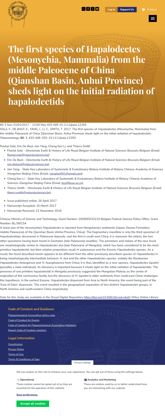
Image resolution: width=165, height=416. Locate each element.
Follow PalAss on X (93, 9)
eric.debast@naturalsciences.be (28, 164)
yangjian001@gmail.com (65, 174)
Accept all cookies (32, 404)
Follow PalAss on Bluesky (97, 9)
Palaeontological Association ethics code (31, 315)
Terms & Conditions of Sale (23, 359)
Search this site (84, 9)
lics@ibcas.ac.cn (72, 183)
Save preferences (27, 395)
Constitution (15, 344)
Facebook (88, 9)
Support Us (127, 9)
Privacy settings (82, 362)
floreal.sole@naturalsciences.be (28, 155)
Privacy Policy (16, 349)
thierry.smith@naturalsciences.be (28, 192)
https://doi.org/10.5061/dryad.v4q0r (107, 297)
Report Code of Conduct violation (27, 330)
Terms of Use (16, 354)
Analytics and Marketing (101, 379)
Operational (27, 379)
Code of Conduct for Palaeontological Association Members (42, 325)
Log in (111, 9)
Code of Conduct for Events (23, 320)
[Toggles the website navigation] (153, 18)
